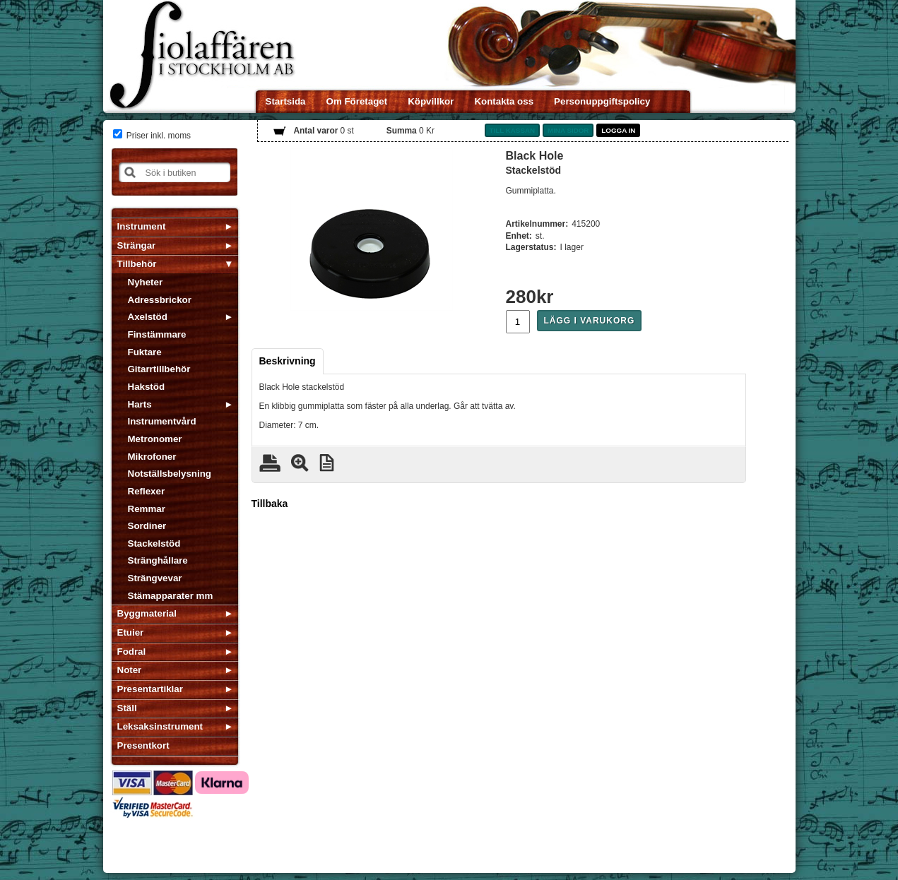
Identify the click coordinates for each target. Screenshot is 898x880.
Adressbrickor (159, 300)
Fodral (131, 651)
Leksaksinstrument (160, 726)
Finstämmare (157, 334)
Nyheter (145, 282)
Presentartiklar (150, 689)
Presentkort (143, 745)
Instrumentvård (162, 421)
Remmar (146, 509)
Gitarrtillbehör (159, 369)
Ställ (127, 708)
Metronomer (155, 439)
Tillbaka (270, 503)
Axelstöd (147, 316)
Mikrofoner (152, 456)
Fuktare (145, 352)
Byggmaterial (147, 613)
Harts (140, 404)
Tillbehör (137, 263)
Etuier (130, 632)
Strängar (136, 245)
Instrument (141, 226)
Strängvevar (155, 578)
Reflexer (146, 491)
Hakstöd (146, 386)
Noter (129, 670)
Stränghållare (158, 560)
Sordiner (147, 526)
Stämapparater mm (170, 595)
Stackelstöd (154, 543)
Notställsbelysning (170, 473)
